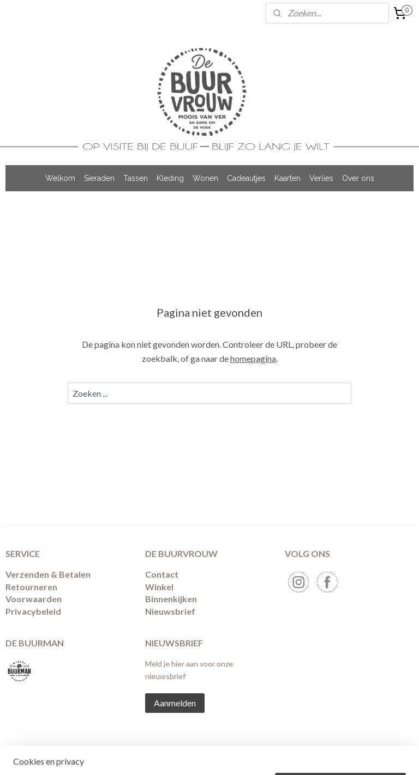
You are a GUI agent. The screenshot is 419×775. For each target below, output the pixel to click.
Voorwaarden (33, 599)
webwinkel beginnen (247, 755)
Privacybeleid (33, 611)
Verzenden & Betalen (48, 574)
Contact (161, 574)
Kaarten (287, 178)
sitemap (189, 755)
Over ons (358, 178)
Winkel (159, 587)
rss (209, 755)
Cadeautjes (246, 178)
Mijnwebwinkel (335, 755)
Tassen (135, 178)
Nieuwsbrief (170, 611)
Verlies (321, 178)
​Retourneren (31, 587)
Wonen (205, 178)
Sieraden (99, 178)
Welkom (60, 178)
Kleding (170, 178)
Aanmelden (175, 703)
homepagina (253, 358)
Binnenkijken (171, 599)
